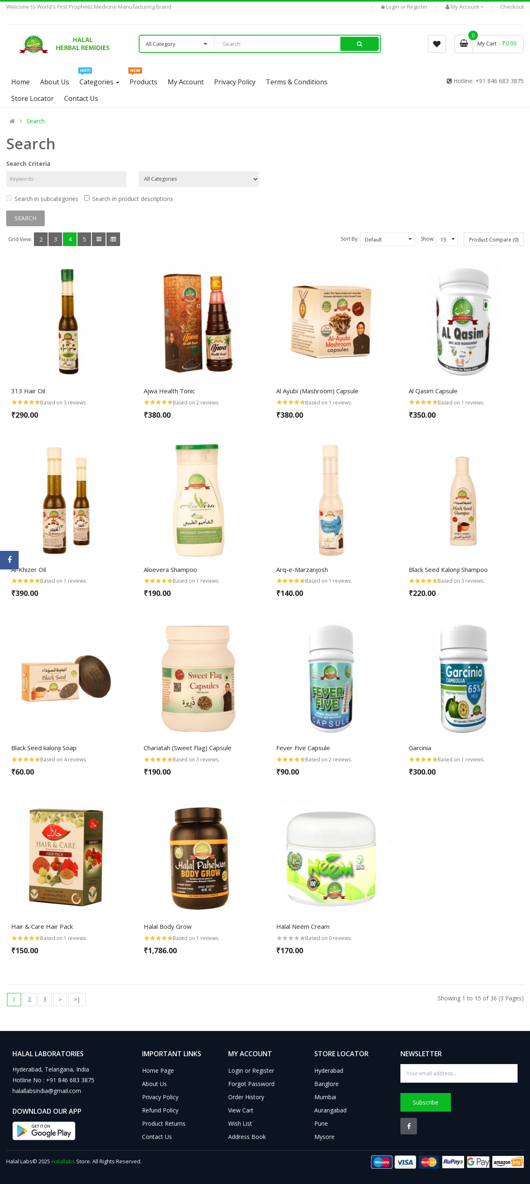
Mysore (324, 1137)
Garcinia (420, 748)
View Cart (240, 1110)
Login (393, 6)
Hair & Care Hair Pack (42, 926)
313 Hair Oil (28, 391)
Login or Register (251, 1070)
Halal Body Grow (168, 926)
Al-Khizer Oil (28, 569)
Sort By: (350, 238)
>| (77, 999)
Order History (246, 1097)
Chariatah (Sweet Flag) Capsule (187, 748)
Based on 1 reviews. (328, 402)
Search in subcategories (42, 199)
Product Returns (164, 1123)
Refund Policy (160, 1110)
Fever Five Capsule (303, 748)
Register (417, 6)
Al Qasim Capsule (433, 391)
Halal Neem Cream (303, 926)
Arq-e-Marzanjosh (302, 569)
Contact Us (157, 1137)
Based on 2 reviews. (196, 402)
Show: (427, 238)
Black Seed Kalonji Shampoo (448, 569)
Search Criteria (28, 163)
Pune (321, 1123)
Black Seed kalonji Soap (44, 748)
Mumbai (325, 1097)
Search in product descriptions (128, 199)
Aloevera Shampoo (170, 569)
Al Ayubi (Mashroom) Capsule (317, 391)
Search (35, 121)
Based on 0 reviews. (328, 938)
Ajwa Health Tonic (169, 391)
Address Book (247, 1137)
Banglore (326, 1084)
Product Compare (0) (493, 239)
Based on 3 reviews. (63, 402)
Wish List (240, 1123)
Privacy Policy (160, 1097)
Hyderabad (328, 1070)
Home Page (158, 1070)
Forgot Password (251, 1084)
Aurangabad (330, 1110)
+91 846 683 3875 (499, 81)
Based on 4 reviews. (63, 759)
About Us (154, 1084)
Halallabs (63, 1161)
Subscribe (425, 1102)
